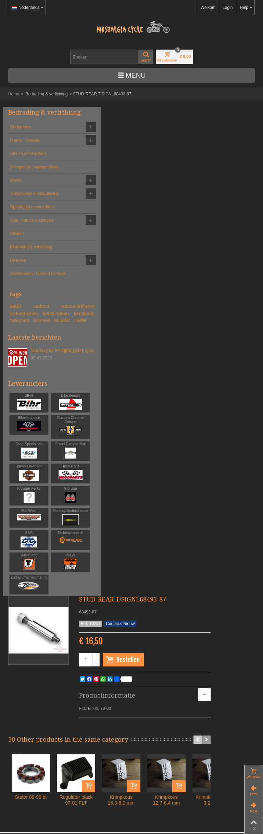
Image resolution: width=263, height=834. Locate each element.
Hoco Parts (48, 551)
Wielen (16, 193)
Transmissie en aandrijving (24, 210)
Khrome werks (47, 573)
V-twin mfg (48, 640)
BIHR (21, 472)
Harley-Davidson (21, 553)
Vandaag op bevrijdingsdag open (45, 421)
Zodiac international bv (48, 666)
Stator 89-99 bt (95, 308)
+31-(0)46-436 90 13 (27, 736)
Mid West (48, 596)
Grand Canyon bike (48, 527)
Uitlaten (17, 265)
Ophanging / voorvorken (21, 229)
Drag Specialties (21, 527)
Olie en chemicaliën (28, 161)
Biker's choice (21, 494)
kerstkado (50, 372)
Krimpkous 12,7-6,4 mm (230, 311)
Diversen (18, 298)
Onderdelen (21, 134)
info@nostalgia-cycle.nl (29, 742)
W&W (21, 662)
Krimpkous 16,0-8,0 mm (185, 311)
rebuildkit (18, 385)
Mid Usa (21, 596)
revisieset (52, 378)
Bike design (48, 472)
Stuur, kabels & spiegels (24, 249)
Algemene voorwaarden (37, 775)
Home (13, 94)
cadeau (53, 350)
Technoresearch (21, 640)
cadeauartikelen (26, 357)
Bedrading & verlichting (46, 94)
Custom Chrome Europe (48, 499)
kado (26, 350)
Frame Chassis (25, 147)
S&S (48, 618)
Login (228, 7)
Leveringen (24, 788)
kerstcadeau (23, 372)
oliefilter (36, 385)
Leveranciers (28, 454)
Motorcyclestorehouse (21, 618)
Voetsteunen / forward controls (30, 314)
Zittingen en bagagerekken (23, 177)
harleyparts (25, 378)
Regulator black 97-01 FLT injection (140, 314)
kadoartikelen (23, 365)
